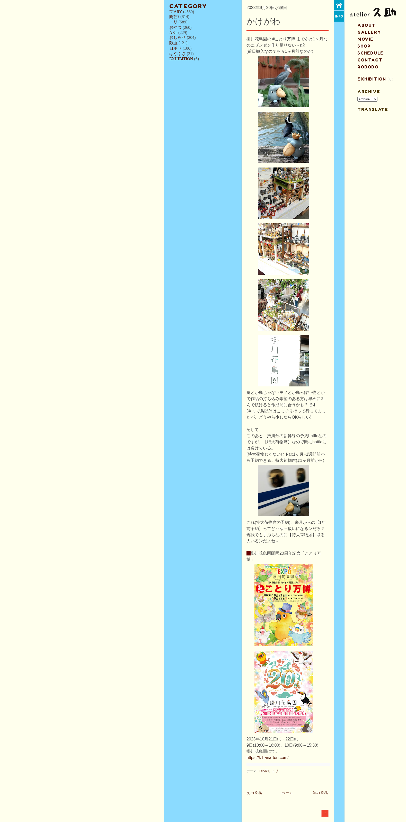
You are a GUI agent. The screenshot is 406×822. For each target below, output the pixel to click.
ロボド (175, 48)
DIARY (175, 12)
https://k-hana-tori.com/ (267, 757)
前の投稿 (321, 793)
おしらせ (177, 37)
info (339, 16)
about (366, 25)
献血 (173, 43)
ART (173, 32)
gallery (369, 32)
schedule (370, 53)
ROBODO (368, 66)
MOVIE (365, 39)
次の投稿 (254, 793)
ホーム (287, 793)
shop (363, 46)
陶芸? (174, 16)
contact (369, 60)
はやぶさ (177, 53)
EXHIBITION (181, 59)
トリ (173, 22)
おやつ (175, 27)
